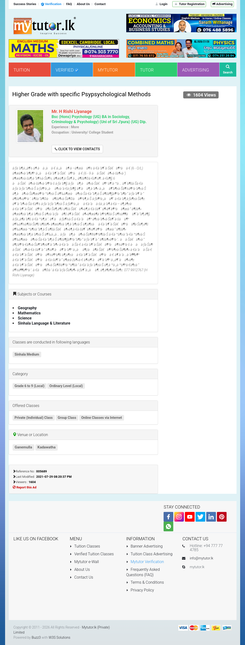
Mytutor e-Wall (84, 561)
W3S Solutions (59, 637)
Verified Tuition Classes (92, 554)
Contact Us (81, 577)
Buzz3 (36, 637)
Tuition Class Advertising (149, 554)
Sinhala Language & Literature (44, 323)
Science (25, 318)
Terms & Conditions (145, 582)
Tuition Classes (85, 546)
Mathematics (29, 313)
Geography (27, 308)
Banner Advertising (144, 546)
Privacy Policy (140, 590)
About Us (80, 569)
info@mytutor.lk (201, 558)
